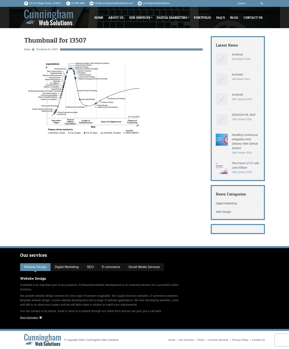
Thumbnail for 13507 (47, 49)
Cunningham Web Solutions (102, 339)
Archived (237, 54)
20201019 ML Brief (243, 114)
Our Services (186, 339)
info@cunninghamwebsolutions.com (114, 3)
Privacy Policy (240, 339)
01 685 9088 (78, 3)
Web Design (223, 211)
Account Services (218, 339)
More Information (29, 317)
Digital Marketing (226, 203)
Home (27, 49)
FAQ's (201, 339)
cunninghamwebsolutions (156, 3)
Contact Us (258, 339)
